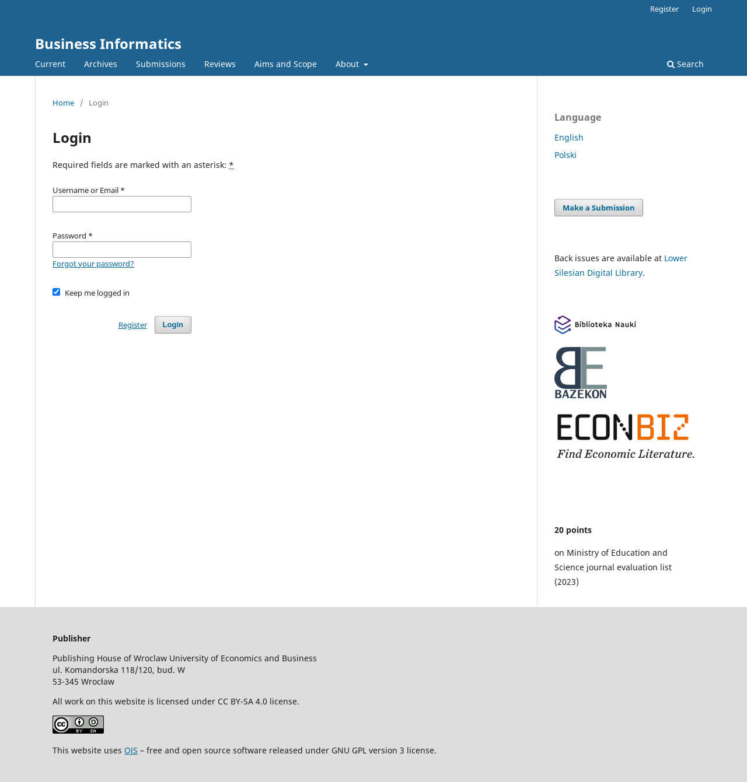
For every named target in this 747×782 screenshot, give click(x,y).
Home (63, 102)
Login (702, 8)
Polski (565, 154)
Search (685, 63)
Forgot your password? (93, 263)
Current (50, 63)
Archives (100, 63)
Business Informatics (108, 43)
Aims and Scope (285, 63)
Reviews (220, 63)
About (348, 63)
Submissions (161, 63)
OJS (131, 750)
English (569, 137)
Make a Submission (599, 207)
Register (664, 8)
